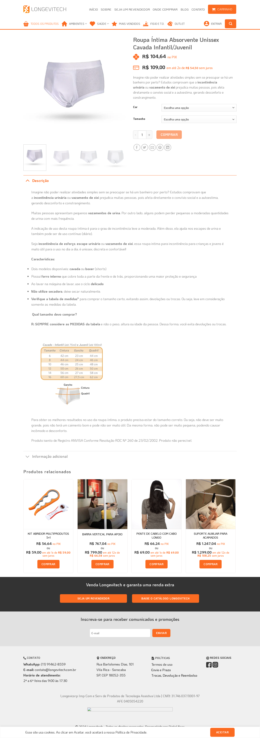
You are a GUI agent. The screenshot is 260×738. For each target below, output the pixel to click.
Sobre (106, 9)
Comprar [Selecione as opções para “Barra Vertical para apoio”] (102, 564)
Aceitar (222, 732)
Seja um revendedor (132, 9)
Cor (135, 107)
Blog (185, 9)
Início (93, 9)
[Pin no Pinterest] (160, 147)
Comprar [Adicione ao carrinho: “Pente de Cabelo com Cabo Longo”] (157, 564)
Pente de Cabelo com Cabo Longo (156, 535)
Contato (198, 9)
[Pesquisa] (230, 23)
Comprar (169, 134)
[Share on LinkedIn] (167, 147)
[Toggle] (27, 180)
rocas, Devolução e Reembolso (175, 675)
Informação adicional (45, 456)
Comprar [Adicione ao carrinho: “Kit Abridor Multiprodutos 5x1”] (48, 564)
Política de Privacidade (130, 732)
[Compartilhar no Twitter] (144, 147)
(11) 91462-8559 (53, 664)
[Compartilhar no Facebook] (137, 147)
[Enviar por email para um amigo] (152, 147)
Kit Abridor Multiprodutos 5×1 (48, 535)
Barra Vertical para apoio (102, 534)
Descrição (36, 180)
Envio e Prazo (161, 670)
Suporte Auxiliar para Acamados (210, 535)
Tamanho (139, 118)
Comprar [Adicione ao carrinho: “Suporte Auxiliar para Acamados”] (211, 564)
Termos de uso (161, 664)
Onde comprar (165, 9)
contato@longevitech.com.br (55, 669)
